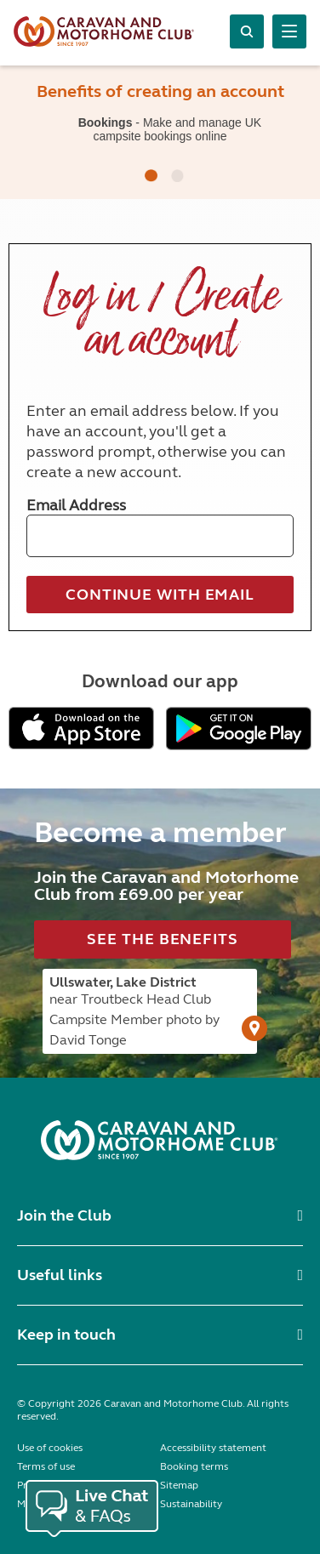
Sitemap (179, 1485)
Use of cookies (50, 1448)
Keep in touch (66, 1334)
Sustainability (191, 1504)
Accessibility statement (213, 1448)
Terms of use (46, 1466)
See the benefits (162, 939)
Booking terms (194, 1466)
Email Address (76, 505)
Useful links (59, 1275)
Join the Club (64, 1215)
